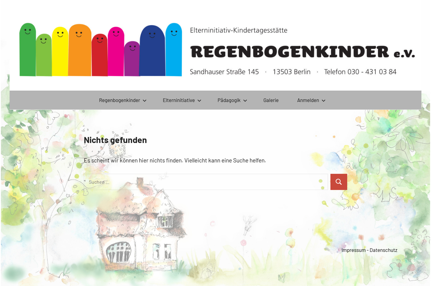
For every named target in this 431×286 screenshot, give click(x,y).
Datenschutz (383, 250)
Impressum (354, 250)
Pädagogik (232, 100)
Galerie (271, 100)
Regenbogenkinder (123, 100)
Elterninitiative (182, 100)
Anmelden (311, 100)
